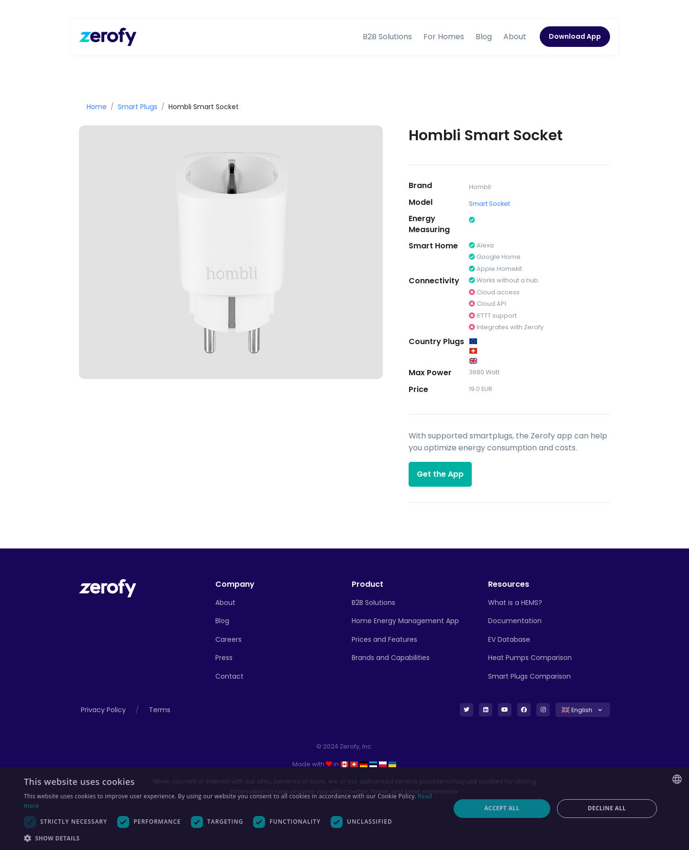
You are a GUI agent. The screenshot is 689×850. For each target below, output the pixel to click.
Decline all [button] (607, 808)
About (514, 36)
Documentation (515, 621)
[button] (231, 838)
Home (97, 107)
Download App (575, 36)
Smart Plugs (137, 107)
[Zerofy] (107, 36)
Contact (229, 676)
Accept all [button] (502, 808)
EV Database (509, 639)
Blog (484, 36)
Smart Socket (489, 204)
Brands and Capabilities (391, 657)
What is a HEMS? (515, 602)
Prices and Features (384, 639)
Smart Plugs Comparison (529, 676)
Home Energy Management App (405, 621)
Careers (228, 639)
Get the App (440, 474)
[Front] (107, 587)
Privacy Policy (103, 710)
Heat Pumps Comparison (530, 657)
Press (224, 657)
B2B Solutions (387, 36)
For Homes (443, 36)
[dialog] (344, 808)
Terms (159, 710)
